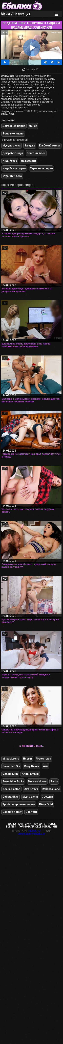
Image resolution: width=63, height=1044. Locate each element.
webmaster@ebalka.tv (31, 833)
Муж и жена (30, 796)
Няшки (27, 758)
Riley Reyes (31, 766)
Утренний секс (12, 176)
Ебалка (12, 823)
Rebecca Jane (51, 789)
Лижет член (43, 758)
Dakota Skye (10, 796)
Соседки (47, 796)
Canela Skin (10, 773)
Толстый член (36, 153)
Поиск (51, 823)
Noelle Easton (11, 789)
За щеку (30, 145)
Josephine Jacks (13, 781)
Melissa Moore (37, 781)
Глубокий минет (49, 145)
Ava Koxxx (31, 789)
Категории (24, 823)
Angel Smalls (30, 773)
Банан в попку (12, 811)
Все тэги (11, 826)
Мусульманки (11, 145)
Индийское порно (14, 168)
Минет (33, 125)
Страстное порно (41, 168)
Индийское (10, 160)
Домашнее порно (14, 125)
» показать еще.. (31, 746)
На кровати (28, 160)
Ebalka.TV (34, 831)
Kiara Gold (46, 804)
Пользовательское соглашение (38, 826)
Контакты (40, 823)
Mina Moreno (11, 758)
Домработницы (13, 153)
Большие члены (13, 133)
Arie (45, 766)
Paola (54, 781)
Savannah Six (11, 766)
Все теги (31, 811)
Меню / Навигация (15, 14)
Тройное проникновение (19, 804)
